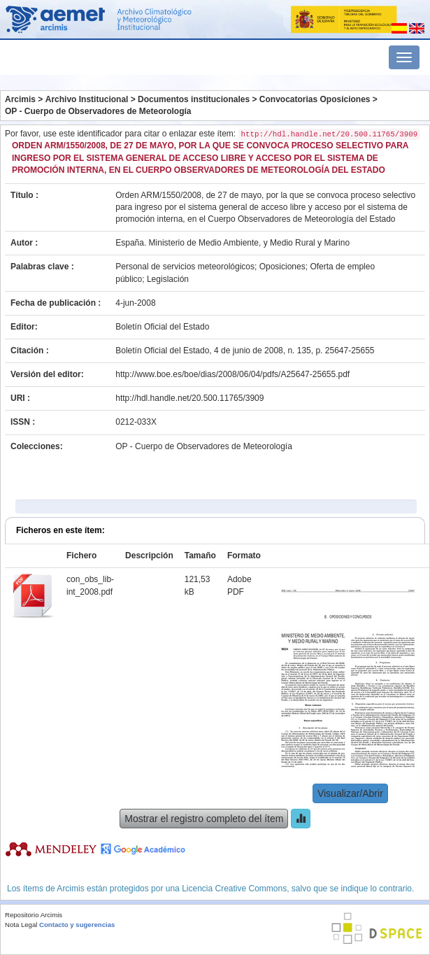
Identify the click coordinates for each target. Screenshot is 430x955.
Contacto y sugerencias (77, 924)
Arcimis (20, 99)
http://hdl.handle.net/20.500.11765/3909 (189, 398)
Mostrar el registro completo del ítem (203, 818)
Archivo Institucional (87, 99)
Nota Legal (21, 924)
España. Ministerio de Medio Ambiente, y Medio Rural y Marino (232, 243)
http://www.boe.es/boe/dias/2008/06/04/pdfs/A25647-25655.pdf (232, 374)
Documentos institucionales (194, 99)
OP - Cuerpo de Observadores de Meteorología (98, 111)
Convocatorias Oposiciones (315, 99)
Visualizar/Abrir (350, 793)
